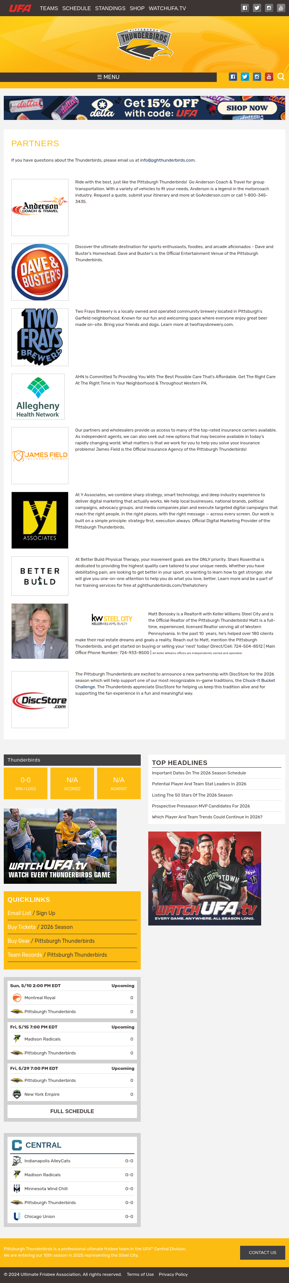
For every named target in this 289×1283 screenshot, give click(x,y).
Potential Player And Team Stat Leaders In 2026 (199, 783)
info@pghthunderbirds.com (167, 160)
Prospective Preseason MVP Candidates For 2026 (201, 806)
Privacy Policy (173, 1274)
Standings (110, 8)
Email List (19, 913)
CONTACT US (263, 1252)
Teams (49, 8)
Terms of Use (140, 1274)
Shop (137, 8)
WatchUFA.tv (167, 8)
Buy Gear (19, 941)
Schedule (76, 8)
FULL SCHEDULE (72, 1111)
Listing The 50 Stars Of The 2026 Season (192, 795)
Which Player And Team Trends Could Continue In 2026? (207, 816)
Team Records (25, 955)
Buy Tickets (22, 927)
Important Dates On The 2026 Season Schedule (199, 773)
